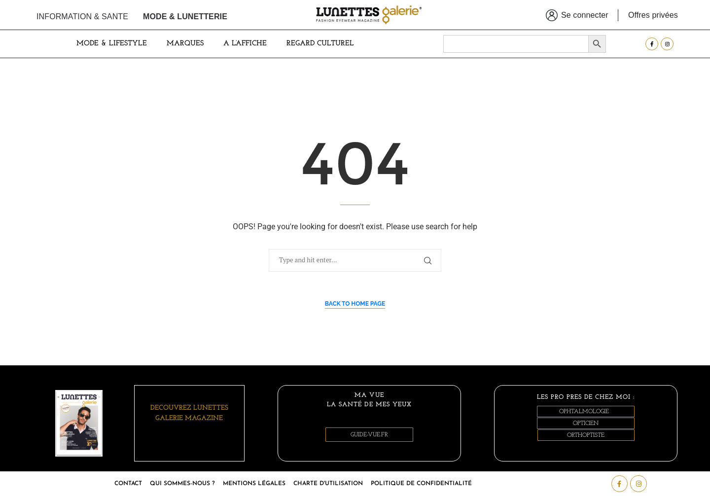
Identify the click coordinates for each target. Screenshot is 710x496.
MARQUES (185, 43)
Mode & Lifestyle (111, 43)
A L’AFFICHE (245, 43)
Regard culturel (320, 43)
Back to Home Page (355, 303)
